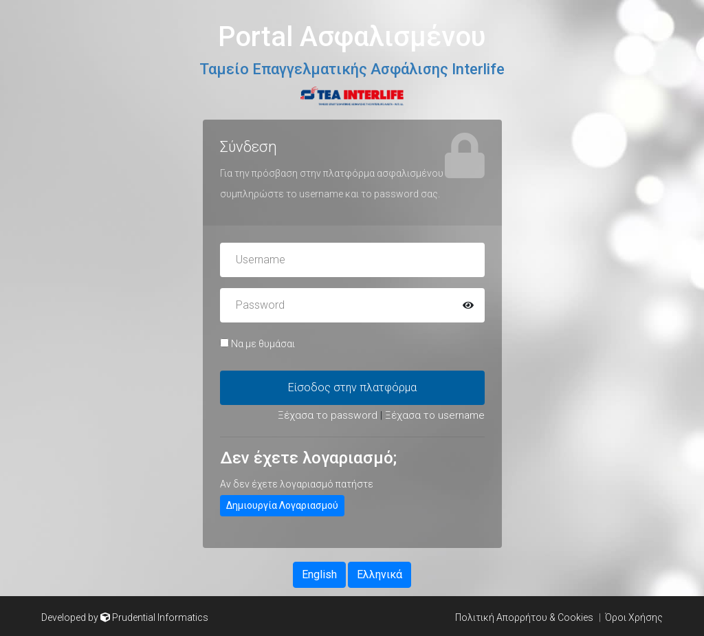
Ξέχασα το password (327, 415)
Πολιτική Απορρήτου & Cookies (524, 617)
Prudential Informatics (160, 617)
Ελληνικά (379, 574)
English (319, 574)
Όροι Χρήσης (634, 617)
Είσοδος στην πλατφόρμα (352, 387)
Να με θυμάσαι (257, 343)
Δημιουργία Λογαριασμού (282, 505)
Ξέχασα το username (435, 415)
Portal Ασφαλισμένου (351, 37)
